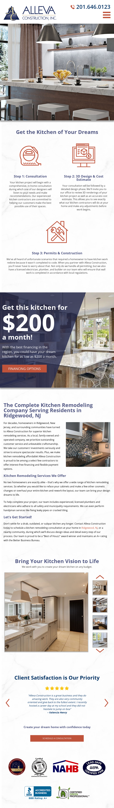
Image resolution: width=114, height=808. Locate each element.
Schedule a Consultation (57, 738)
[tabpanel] (57, 340)
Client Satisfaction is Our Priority (57, 677)
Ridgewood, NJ (89, 527)
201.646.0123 (93, 6)
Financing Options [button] (24, 368)
